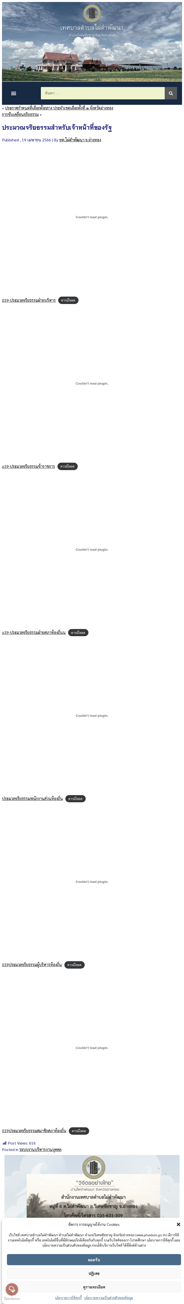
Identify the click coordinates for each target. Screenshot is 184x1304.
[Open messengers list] (12, 1289)
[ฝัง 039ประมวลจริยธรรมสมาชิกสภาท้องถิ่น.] (92, 1048)
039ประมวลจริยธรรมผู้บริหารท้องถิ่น (32, 964)
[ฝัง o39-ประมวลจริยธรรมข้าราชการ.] (92, 383)
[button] (178, 1224)
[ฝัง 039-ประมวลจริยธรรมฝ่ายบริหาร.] (92, 217)
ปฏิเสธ (94, 1273)
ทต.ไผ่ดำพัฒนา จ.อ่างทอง (80, 139)
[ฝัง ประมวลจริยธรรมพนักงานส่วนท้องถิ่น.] (92, 716)
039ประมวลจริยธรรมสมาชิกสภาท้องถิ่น (34, 1130)
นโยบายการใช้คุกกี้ (68, 1297)
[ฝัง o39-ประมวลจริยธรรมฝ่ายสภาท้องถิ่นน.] (92, 549)
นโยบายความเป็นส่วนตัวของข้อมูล (108, 1297)
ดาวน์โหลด (68, 300)
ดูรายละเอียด (94, 1286)
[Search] (171, 93)
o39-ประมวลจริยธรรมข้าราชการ (28, 466)
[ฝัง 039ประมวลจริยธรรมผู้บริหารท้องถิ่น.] (92, 882)
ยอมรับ (94, 1259)
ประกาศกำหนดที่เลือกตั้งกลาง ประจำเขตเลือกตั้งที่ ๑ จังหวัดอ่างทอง (59, 107)
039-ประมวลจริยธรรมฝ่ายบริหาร (29, 300)
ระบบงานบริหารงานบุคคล (40, 1149)
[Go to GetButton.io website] (12, 1299)
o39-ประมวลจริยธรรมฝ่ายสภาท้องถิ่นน (34, 632)
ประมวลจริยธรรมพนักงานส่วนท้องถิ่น (32, 798)
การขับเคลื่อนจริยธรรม (20, 114)
